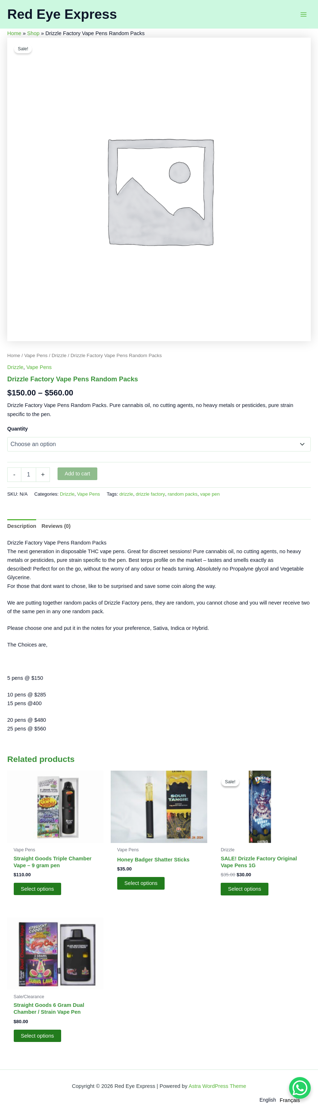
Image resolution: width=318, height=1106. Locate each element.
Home (14, 33)
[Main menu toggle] (303, 14)
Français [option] (290, 1100)
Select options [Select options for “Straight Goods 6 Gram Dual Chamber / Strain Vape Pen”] (37, 1036)
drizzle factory (150, 494)
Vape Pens (36, 355)
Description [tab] (21, 526)
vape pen (210, 494)
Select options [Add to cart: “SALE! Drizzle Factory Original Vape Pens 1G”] (244, 889)
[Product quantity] (28, 474)
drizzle (126, 494)
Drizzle (59, 355)
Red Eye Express (62, 14)
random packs (182, 494)
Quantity (17, 429)
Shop (33, 33)
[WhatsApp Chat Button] (300, 1088)
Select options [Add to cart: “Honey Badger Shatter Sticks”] (141, 883)
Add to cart (77, 473)
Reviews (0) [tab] (56, 526)
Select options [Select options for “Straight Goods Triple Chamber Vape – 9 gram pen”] (37, 889)
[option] (290, 1100)
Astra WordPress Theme (217, 1086)
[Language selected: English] (281, 1099)
